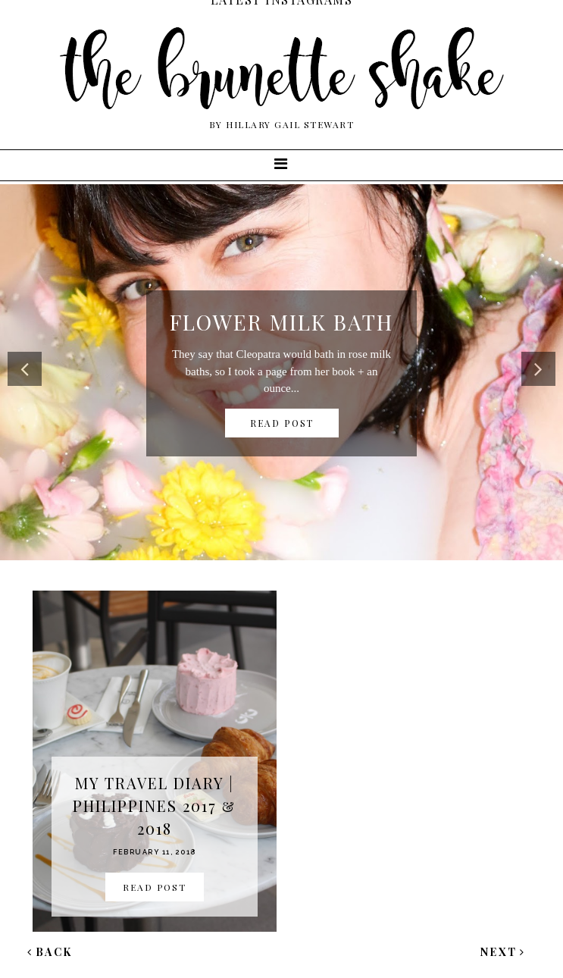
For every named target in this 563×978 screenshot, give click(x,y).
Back (50, 952)
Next (503, 952)
